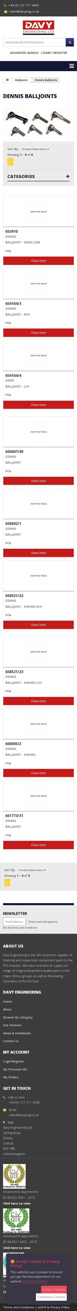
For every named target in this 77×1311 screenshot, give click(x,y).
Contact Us (11, 1041)
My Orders (10, 1077)
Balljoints (21, 80)
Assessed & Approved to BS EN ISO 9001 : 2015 (20, 1189)
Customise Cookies (51, 1297)
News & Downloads (17, 1033)
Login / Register (54, 53)
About (7, 1009)
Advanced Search (24, 53)
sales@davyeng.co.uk (24, 11)
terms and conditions (24, 927)
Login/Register (13, 1061)
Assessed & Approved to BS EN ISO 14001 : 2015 (20, 1234)
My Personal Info (15, 1069)
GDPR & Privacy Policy (53, 1307)
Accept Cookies (54, 1289)
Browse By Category (18, 1017)
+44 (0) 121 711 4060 (23, 5)
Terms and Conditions (18, 1307)
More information (35, 1281)
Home (7, 1001)
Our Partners (12, 1025)
